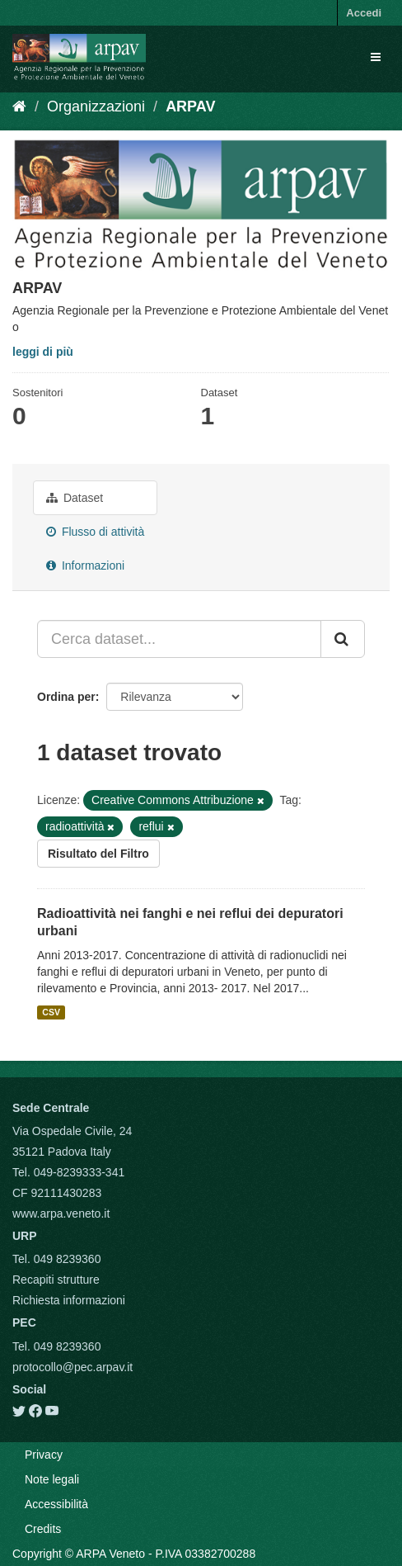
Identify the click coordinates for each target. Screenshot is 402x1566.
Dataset (74, 497)
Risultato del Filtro (98, 853)
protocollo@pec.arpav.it (72, 1367)
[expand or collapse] (376, 56)
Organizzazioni (96, 106)
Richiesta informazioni (68, 1300)
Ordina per (66, 696)
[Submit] (342, 639)
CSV (51, 1012)
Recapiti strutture (56, 1279)
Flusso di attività (95, 531)
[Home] (19, 106)
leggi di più (42, 351)
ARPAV (190, 106)
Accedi (363, 13)
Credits (43, 1528)
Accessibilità (56, 1504)
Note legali (52, 1479)
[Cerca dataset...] (179, 639)
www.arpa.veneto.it (61, 1213)
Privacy (44, 1454)
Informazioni (85, 565)
